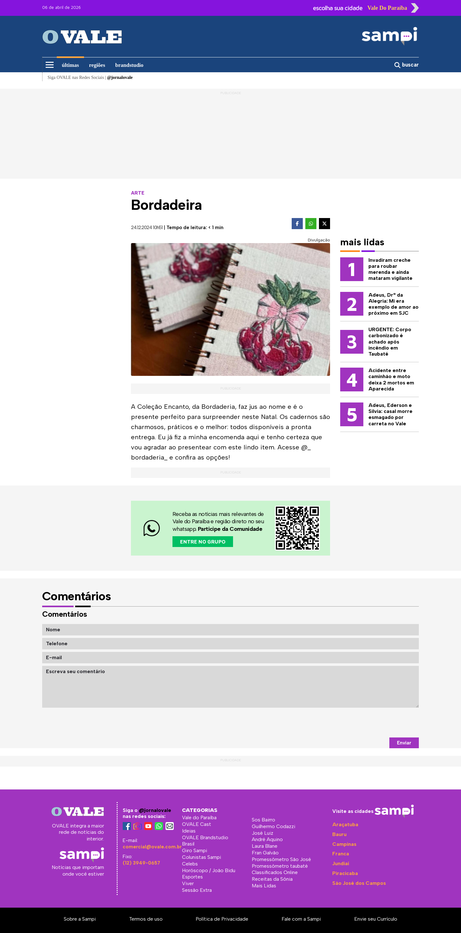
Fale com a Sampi (301, 919)
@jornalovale (155, 810)
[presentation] (370, 722)
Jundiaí (340, 863)
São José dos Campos (359, 883)
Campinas (344, 844)
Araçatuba (345, 824)
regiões (97, 65)
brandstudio (129, 65)
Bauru (339, 834)
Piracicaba (345, 873)
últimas (70, 65)
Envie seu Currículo (375, 919)
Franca (340, 854)
